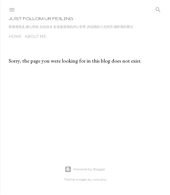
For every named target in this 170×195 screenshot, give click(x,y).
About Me (35, 36)
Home (15, 36)
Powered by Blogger (85, 169)
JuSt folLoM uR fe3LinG (41, 18)
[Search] (158, 8)
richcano (99, 179)
